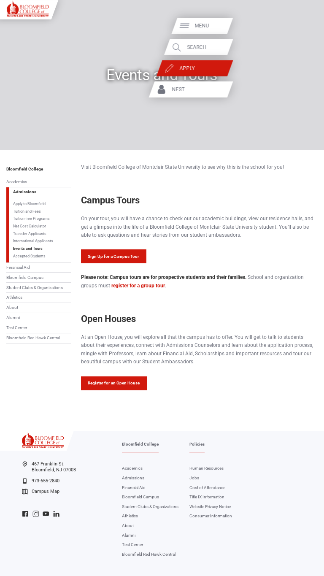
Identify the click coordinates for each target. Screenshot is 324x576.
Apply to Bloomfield (29, 203)
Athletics (14, 297)
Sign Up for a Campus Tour (113, 256)
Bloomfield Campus (24, 277)
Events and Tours (28, 248)
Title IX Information (206, 497)
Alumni (13, 317)
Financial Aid (18, 267)
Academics (16, 181)
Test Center (16, 327)
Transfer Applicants (29, 233)
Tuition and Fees (27, 211)
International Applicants (33, 240)
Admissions (24, 192)
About (12, 307)
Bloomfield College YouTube (46, 514)
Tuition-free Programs (31, 218)
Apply (284, 68)
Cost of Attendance (207, 487)
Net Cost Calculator (29, 226)
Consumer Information (210, 516)
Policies (197, 444)
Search (293, 47)
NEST (275, 89)
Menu (299, 26)
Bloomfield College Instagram (35, 514)
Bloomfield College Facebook (25, 514)
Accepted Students (29, 256)
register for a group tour (138, 286)
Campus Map (40, 492)
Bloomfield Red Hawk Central (33, 338)
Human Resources (206, 468)
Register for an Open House (114, 383)
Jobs (194, 478)
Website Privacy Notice (210, 506)
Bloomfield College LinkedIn (56, 514)
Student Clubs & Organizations (34, 287)
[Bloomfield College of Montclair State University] (28, 8)
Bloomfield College (24, 169)
